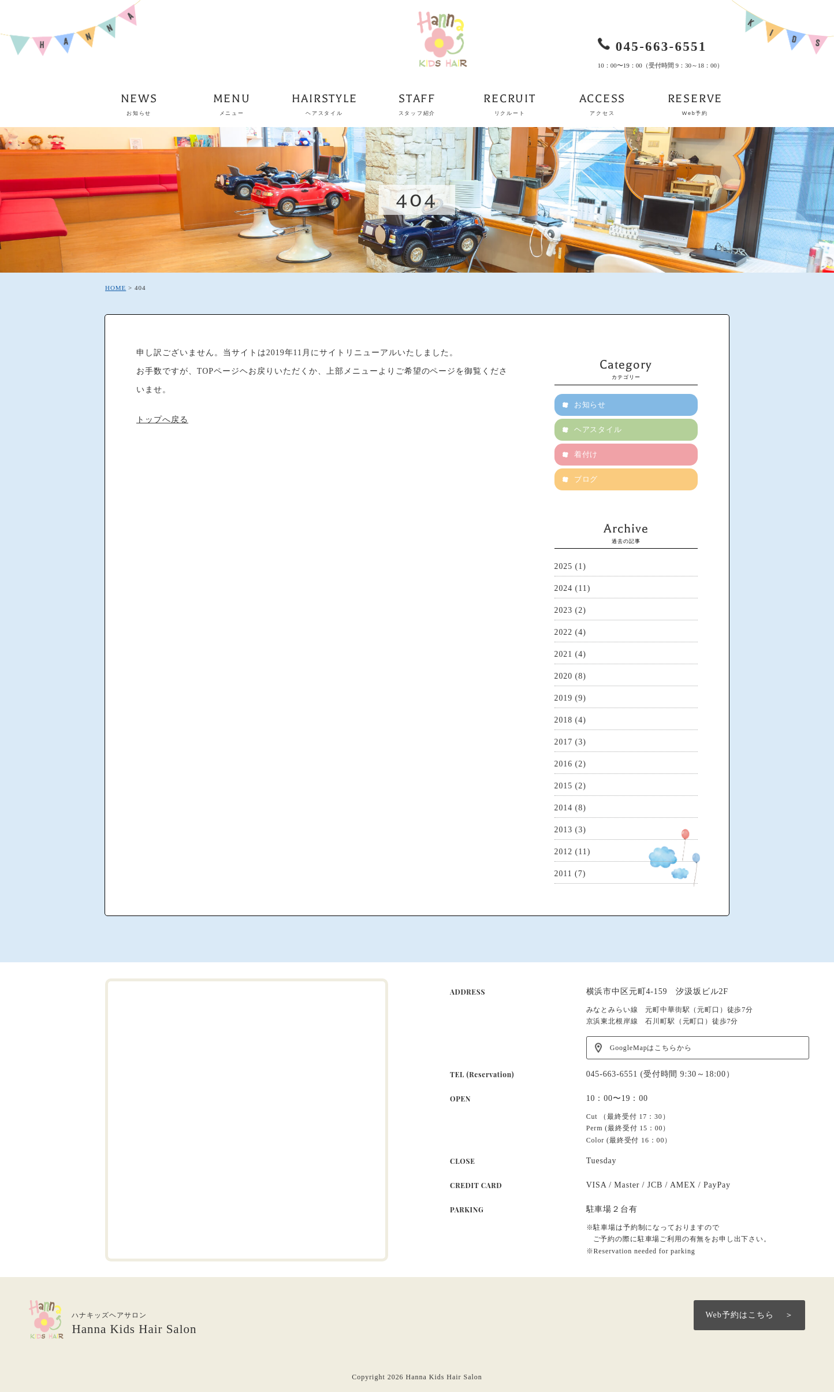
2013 (563, 829)
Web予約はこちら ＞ (749, 1315)
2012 (563, 851)
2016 (563, 764)
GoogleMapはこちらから (651, 1048)
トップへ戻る (162, 419)
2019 (563, 698)
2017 (563, 742)
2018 (563, 720)
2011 (563, 873)
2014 (563, 807)
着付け (587, 454)
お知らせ (591, 404)
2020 (563, 676)
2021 (563, 654)
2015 (563, 785)
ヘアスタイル (599, 429)
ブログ (587, 479)
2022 (563, 632)
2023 (563, 610)
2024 (563, 588)
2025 (563, 566)
